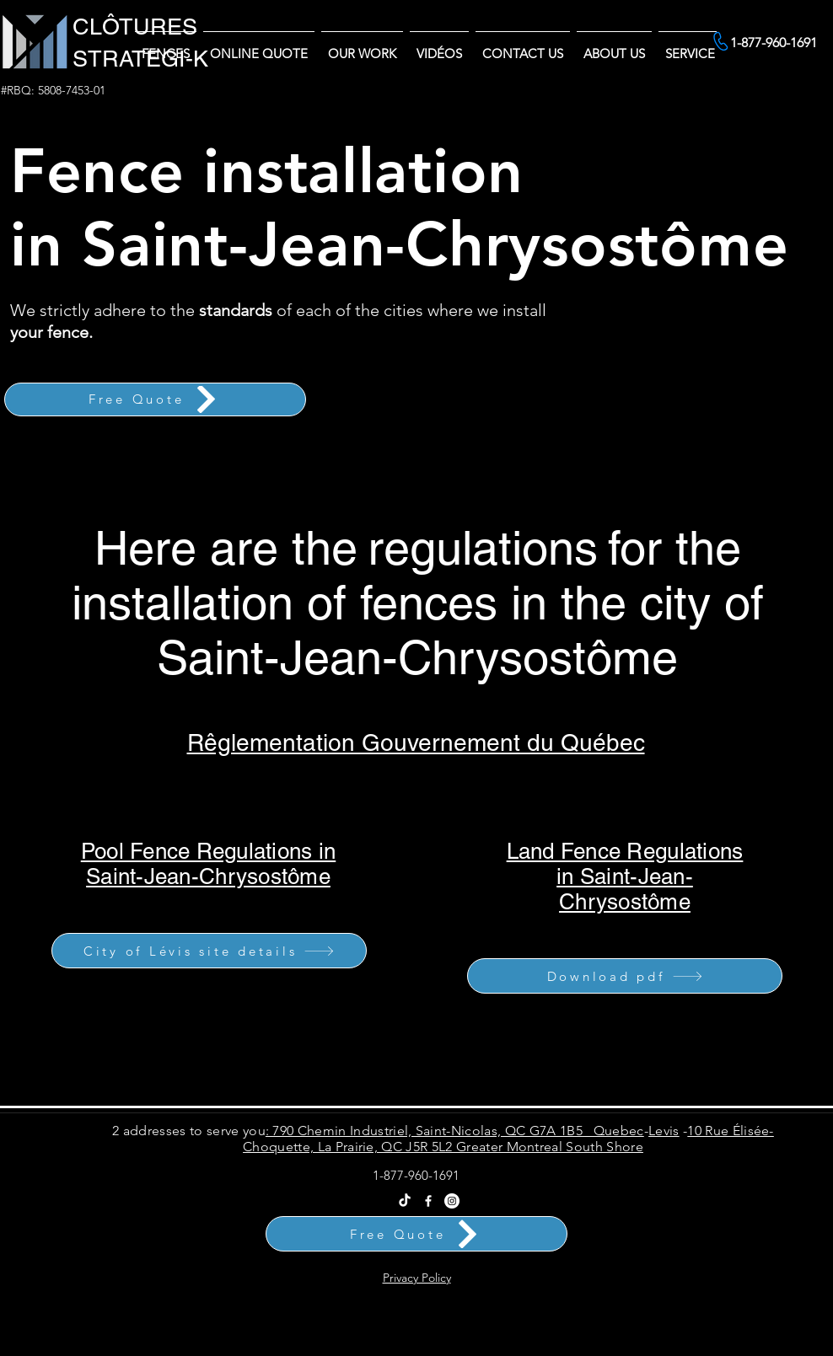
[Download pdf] (624, 976)
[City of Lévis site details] (209, 950)
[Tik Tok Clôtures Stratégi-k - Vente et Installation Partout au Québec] (404, 1201)
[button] (614, 46)
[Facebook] (428, 1201)
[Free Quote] (155, 399)
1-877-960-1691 (416, 1175)
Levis (664, 1131)
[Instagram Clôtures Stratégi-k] (451, 1201)
